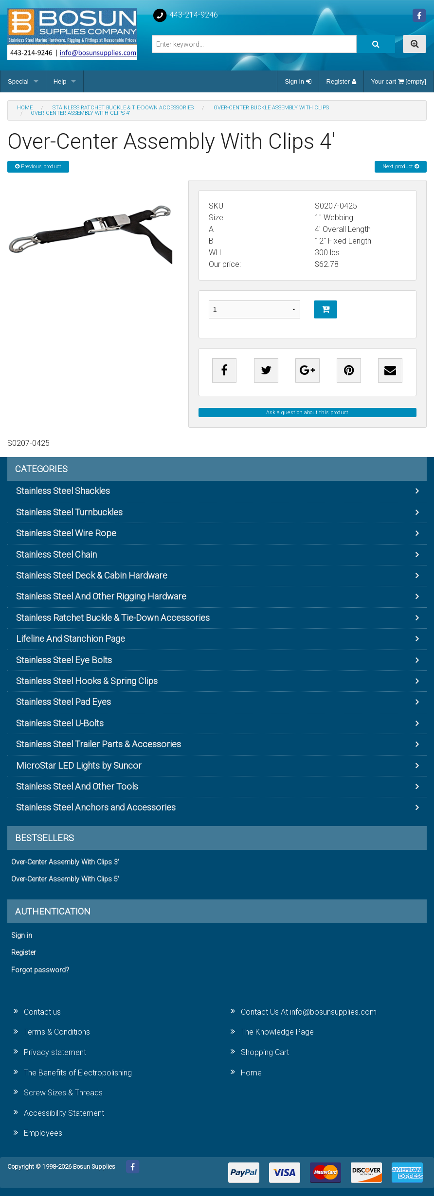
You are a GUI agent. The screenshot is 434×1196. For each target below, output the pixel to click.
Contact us (42, 1012)
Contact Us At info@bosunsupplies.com (309, 1012)
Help (60, 81)
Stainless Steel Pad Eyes (63, 702)
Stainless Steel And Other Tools (77, 786)
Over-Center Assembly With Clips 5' (65, 879)
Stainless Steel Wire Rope (66, 533)
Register (341, 81)
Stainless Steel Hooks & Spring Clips (87, 681)
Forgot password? (40, 970)
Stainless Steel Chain (56, 554)
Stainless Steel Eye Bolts (64, 660)
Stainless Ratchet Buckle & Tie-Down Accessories (113, 618)
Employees (43, 1133)
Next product (400, 166)
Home (251, 1072)
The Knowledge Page (277, 1032)
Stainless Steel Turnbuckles (69, 512)
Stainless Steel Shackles (63, 491)
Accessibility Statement (64, 1113)
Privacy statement (55, 1052)
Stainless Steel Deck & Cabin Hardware (91, 575)
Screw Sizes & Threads (63, 1092)
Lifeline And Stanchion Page (70, 638)
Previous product (38, 166)
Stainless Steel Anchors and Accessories (96, 807)
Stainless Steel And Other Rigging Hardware (101, 596)
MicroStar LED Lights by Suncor (79, 765)
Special (18, 81)
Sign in (298, 81)
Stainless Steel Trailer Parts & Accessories (98, 744)
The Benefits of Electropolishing (78, 1072)
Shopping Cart (265, 1052)
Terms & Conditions (57, 1032)
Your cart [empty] (398, 81)
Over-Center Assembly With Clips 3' (65, 862)
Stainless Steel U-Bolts (60, 723)
